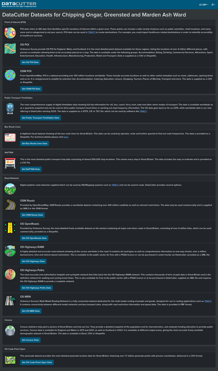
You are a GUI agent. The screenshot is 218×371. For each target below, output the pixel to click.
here (66, 137)
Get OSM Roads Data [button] (32, 215)
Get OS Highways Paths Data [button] (36, 288)
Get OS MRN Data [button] (31, 311)
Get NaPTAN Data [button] (31, 169)
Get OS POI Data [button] (30, 62)
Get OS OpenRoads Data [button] (34, 238)
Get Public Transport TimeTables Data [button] (40, 118)
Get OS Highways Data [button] (33, 261)
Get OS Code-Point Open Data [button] (37, 362)
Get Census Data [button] (30, 340)
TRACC (91, 32)
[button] (203, 4)
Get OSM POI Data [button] (31, 89)
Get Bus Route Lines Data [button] (34, 143)
